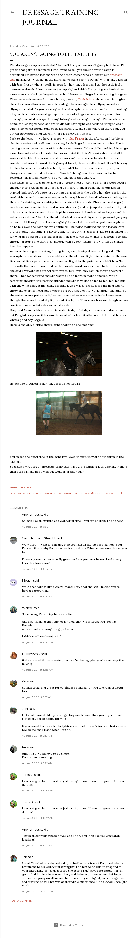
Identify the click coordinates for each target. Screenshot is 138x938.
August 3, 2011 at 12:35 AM (37, 669)
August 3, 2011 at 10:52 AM (37, 790)
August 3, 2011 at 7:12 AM (37, 735)
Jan (24, 857)
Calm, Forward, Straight (38, 538)
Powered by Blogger (69, 925)
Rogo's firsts (91, 492)
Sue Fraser (76, 138)
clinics (21, 492)
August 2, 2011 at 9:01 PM (37, 596)
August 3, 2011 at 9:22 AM (37, 763)
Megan (27, 580)
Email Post (26, 487)
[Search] (126, 11)
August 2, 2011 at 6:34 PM (37, 526)
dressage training (72, 492)
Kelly (25, 747)
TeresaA (27, 775)
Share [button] (13, 487)
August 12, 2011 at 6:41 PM (37, 891)
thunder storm (108, 492)
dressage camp (52, 492)
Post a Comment (21, 900)
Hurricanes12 (31, 654)
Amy (25, 681)
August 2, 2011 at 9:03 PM (37, 642)
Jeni (25, 709)
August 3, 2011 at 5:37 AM (37, 697)
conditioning (34, 492)
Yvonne (27, 608)
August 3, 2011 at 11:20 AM (37, 845)
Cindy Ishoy (86, 99)
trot (120, 492)
